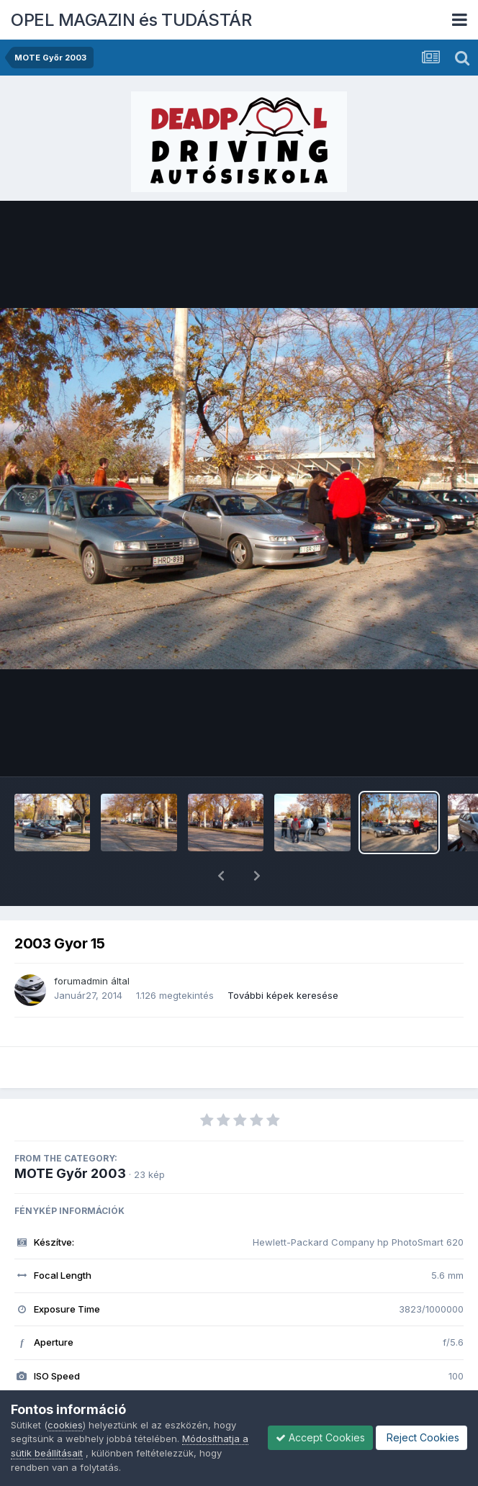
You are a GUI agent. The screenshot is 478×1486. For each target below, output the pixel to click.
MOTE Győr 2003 (70, 1135)
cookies (65, 1425)
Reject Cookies (421, 1437)
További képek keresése (282, 958)
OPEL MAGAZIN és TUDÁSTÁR (131, 19)
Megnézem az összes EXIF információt (239, 1381)
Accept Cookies (320, 1437)
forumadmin (81, 943)
